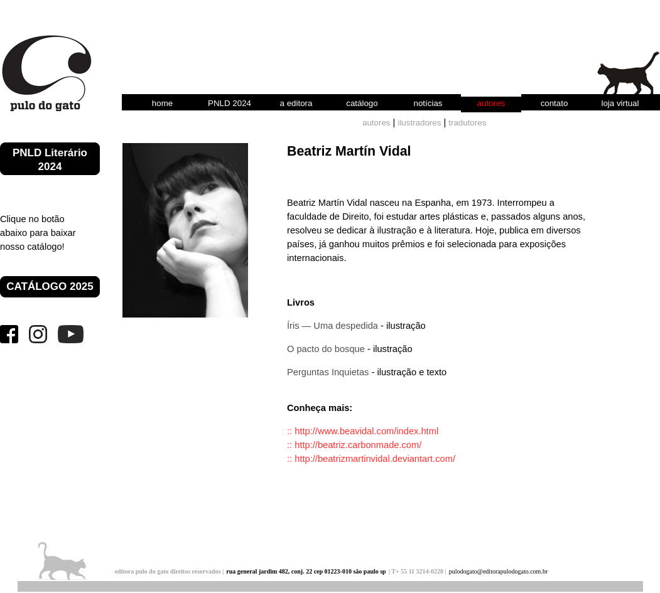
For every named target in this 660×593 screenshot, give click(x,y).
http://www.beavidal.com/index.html (366, 431)
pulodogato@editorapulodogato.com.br (498, 571)
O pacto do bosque (326, 349)
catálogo (361, 103)
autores (491, 103)
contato (554, 103)
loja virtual (620, 103)
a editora (296, 103)
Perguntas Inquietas (328, 372)
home (162, 103)
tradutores (467, 122)
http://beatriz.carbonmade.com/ (358, 445)
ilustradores (419, 122)
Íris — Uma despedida (332, 326)
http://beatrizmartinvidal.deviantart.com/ (375, 459)
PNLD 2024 (229, 103)
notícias (428, 103)
